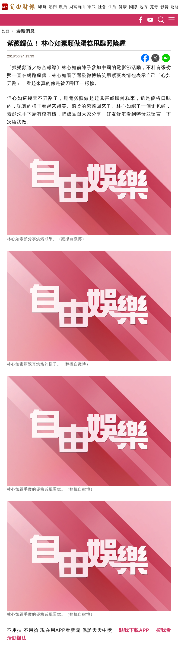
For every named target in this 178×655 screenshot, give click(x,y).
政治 (63, 7)
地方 (144, 7)
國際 (133, 7)
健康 (123, 7)
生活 (112, 7)
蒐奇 (154, 7)
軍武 (91, 7)
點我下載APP (134, 630)
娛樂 (5, 31)
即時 (42, 7)
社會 (102, 7)
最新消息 (25, 30)
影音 (164, 7)
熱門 (53, 7)
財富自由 (77, 7)
